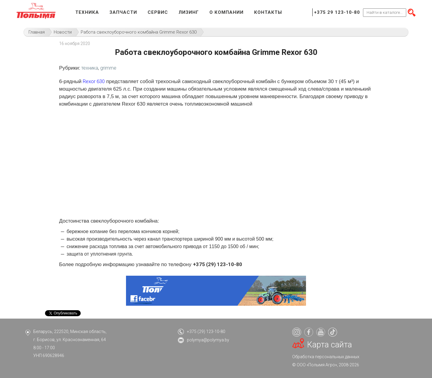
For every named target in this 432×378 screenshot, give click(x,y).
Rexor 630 (94, 81)
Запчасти (123, 12)
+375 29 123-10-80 (337, 12)
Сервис (158, 12)
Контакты (268, 12)
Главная (36, 32)
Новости (63, 32)
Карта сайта (329, 345)
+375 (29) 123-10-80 (206, 331)
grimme (108, 68)
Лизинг (188, 12)
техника (89, 68)
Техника (87, 12)
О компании (226, 12)
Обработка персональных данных (325, 356)
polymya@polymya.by (208, 340)
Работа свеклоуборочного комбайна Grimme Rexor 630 (138, 32)
